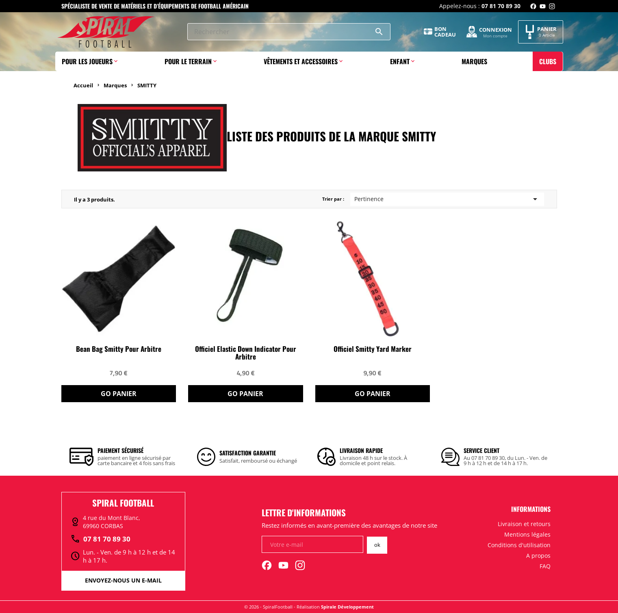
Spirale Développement (347, 607)
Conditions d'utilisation (519, 545)
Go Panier (119, 393)
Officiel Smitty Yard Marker (373, 349)
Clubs (547, 61)
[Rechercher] (288, 31)
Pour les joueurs (87, 61)
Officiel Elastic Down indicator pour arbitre (245, 353)
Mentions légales (527, 534)
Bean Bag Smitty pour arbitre (118, 349)
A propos (538, 555)
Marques (474, 61)
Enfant (400, 61)
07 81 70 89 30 (100, 539)
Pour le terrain (188, 61)
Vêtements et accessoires (301, 61)
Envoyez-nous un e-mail (123, 580)
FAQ (545, 566)
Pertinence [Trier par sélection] (447, 199)
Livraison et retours (524, 524)
